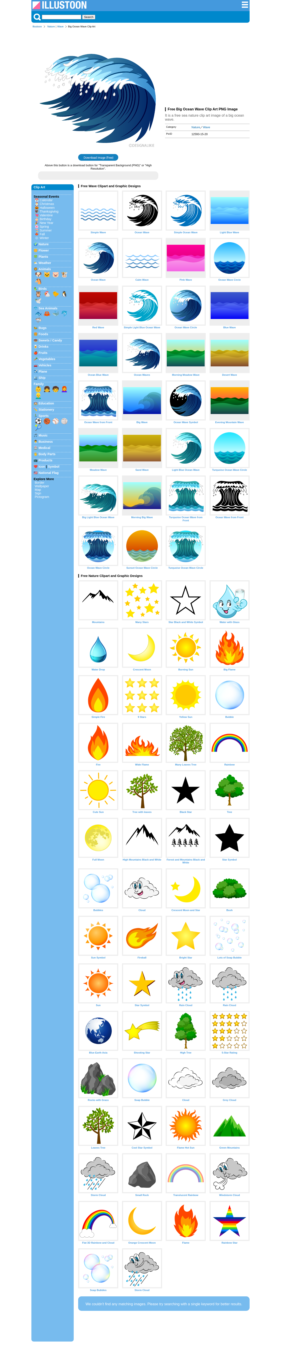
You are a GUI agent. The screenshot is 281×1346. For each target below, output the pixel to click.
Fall (42, 234)
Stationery (46, 409)
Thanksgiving (49, 211)
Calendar (46, 200)
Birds (43, 288)
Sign (38, 493)
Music (43, 435)
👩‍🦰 (64, 389)
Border (39, 482)
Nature (51, 26)
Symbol (53, 466)
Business (46, 441)
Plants (43, 256)
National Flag (49, 473)
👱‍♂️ (38, 396)
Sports (44, 416)
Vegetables (47, 359)
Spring (44, 226)
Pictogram (42, 497)
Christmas (47, 204)
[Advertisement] (207, 68)
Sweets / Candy (50, 340)
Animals (44, 269)
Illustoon (37, 26)
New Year (46, 223)
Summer (46, 230)
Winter (44, 238)
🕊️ (38, 301)
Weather (45, 263)
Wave (60, 26)
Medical (44, 448)
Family (39, 384)
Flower (44, 250)
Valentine (46, 215)
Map (38, 489)
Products (45, 460)
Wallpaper (42, 486)
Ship (42, 378)
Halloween (47, 207)
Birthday (45, 219)
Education (46, 403)
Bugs (43, 328)
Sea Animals (48, 308)
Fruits (43, 353)
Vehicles (45, 365)
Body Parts (47, 454)
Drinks (44, 346)
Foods (43, 334)
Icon (42, 466)
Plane (43, 371)
